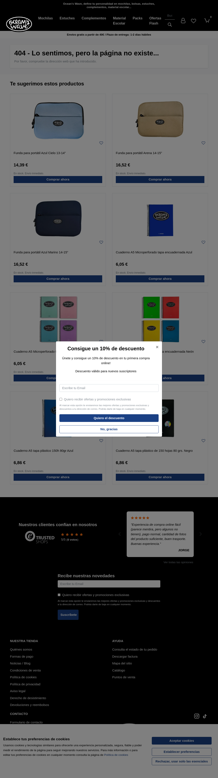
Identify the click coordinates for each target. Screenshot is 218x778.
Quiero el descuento (109, 418)
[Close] (157, 347)
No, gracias (109, 429)
